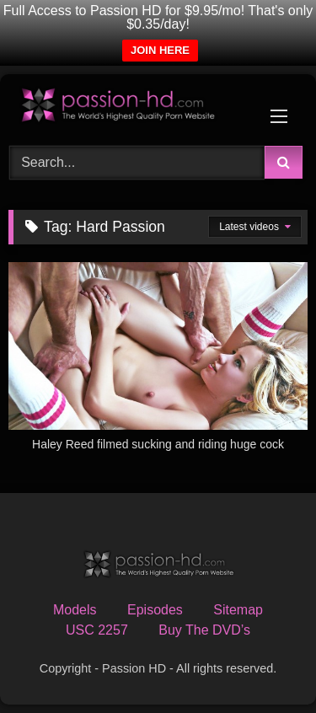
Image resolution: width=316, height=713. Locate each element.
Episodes (155, 610)
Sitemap (238, 610)
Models (75, 610)
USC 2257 (97, 630)
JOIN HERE (160, 50)
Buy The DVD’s (204, 630)
